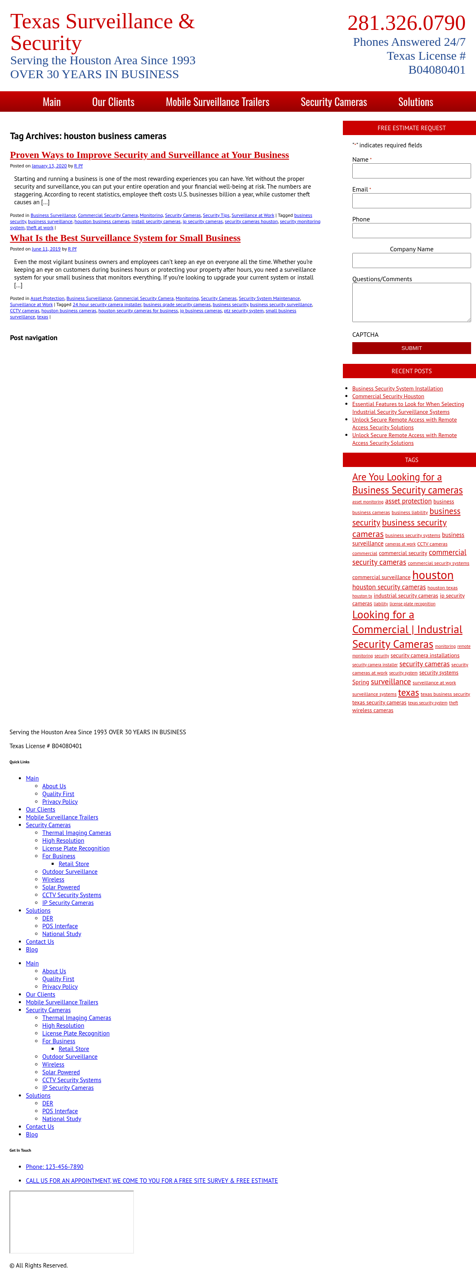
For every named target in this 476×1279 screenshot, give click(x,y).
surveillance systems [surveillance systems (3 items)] (374, 693)
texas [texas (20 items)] (408, 692)
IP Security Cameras (68, 903)
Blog (274, 121)
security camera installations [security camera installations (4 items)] (425, 655)
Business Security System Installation (397, 388)
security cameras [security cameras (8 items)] (424, 663)
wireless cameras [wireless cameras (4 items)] (373, 710)
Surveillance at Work (252, 215)
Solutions (415, 101)
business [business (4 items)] (443, 501)
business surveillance (50, 221)
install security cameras (156, 221)
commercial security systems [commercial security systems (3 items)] (438, 562)
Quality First (58, 794)
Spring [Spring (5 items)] (360, 682)
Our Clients (113, 101)
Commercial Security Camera (108, 215)
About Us (54, 786)
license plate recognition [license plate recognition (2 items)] (412, 604)
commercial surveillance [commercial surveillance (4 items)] (381, 577)
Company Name (411, 249)
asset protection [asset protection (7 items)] (408, 500)
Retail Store (74, 864)
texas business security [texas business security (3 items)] (445, 693)
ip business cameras (201, 310)
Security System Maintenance (269, 298)
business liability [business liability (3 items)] (410, 512)
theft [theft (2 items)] (453, 703)
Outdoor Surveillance (69, 871)
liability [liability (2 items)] (381, 604)
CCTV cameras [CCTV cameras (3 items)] (432, 543)
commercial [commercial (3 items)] (364, 553)
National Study (61, 934)
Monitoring (151, 215)
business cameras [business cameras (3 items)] (371, 512)
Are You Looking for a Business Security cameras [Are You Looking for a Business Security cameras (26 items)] (407, 483)
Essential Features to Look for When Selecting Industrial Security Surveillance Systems (408, 407)
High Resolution (63, 840)
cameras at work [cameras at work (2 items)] (400, 544)
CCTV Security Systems (71, 895)
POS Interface (60, 926)
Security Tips (216, 215)
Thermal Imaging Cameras (76, 833)
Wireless (53, 879)
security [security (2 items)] (381, 656)
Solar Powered (61, 887)
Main (52, 101)
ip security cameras (203, 221)
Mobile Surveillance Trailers (218, 101)
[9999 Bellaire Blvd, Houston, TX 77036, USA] (71, 1222)
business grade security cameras (177, 304)
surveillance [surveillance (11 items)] (391, 681)
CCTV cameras (24, 310)
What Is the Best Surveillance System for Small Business (125, 237)
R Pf (78, 165)
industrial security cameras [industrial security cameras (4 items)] (406, 595)
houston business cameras (102, 221)
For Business (58, 856)
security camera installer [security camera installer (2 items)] (375, 665)
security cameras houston (251, 221)
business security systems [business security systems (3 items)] (412, 535)
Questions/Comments (382, 279)
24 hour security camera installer (107, 304)
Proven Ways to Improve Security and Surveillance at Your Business (149, 154)
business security (230, 304)
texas (42, 317)
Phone (361, 219)
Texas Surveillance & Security (102, 31)
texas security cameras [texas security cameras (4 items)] (379, 702)
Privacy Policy (60, 801)
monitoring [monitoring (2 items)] (445, 646)
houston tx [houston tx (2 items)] (362, 596)
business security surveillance (281, 304)
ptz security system (244, 310)
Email (361, 189)
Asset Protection (47, 298)
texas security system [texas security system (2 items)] (427, 703)
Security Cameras (334, 101)
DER (47, 918)
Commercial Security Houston (388, 396)
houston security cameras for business (138, 310)
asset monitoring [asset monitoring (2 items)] (367, 502)
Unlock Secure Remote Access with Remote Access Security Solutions (404, 423)
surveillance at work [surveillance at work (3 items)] (434, 682)
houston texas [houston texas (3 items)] (443, 587)
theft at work (40, 227)
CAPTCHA (365, 334)
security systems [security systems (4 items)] (438, 672)
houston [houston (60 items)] (432, 574)
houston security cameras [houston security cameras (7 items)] (389, 586)
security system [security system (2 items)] (403, 673)
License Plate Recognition (75, 848)
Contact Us (214, 121)
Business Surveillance (53, 215)
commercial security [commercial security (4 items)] (403, 553)
